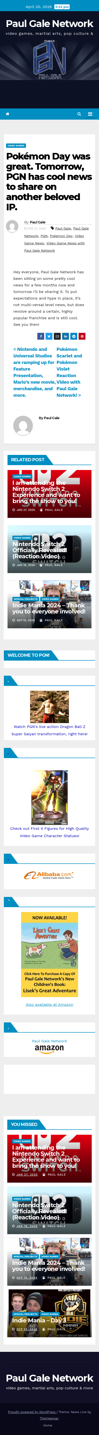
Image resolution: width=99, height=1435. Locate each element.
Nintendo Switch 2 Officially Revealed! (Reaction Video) (39, 550)
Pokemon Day (61, 236)
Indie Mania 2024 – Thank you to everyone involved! (48, 608)
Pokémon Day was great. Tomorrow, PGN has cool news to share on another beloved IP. (49, 182)
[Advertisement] (30, 1078)
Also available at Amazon (49, 1004)
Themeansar (49, 1418)
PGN (44, 236)
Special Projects (26, 599)
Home (47, 1425)
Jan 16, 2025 (27, 1226)
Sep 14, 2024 (27, 1277)
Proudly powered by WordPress (32, 1412)
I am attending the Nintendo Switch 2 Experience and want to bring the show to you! (46, 492)
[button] (79, 114)
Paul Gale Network (49, 23)
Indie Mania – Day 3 (39, 1320)
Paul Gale (38, 222)
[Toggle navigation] (90, 114)
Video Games (16, 145)
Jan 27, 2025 (27, 1174)
